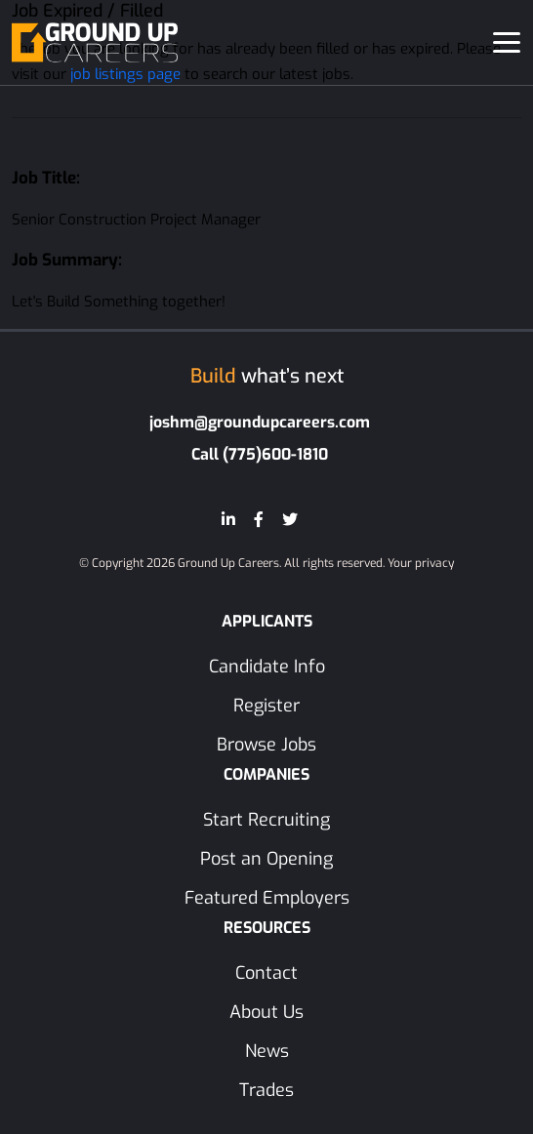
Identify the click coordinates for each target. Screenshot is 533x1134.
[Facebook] (259, 519)
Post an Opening (266, 859)
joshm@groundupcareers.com (259, 422)
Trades (266, 1090)
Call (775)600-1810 (259, 454)
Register (266, 705)
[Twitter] (290, 519)
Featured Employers (266, 898)
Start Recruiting (266, 819)
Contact (266, 973)
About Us (266, 1012)
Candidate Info (267, 666)
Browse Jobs (266, 744)
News (267, 1051)
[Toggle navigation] (506, 42)
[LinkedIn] (228, 519)
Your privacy (421, 563)
